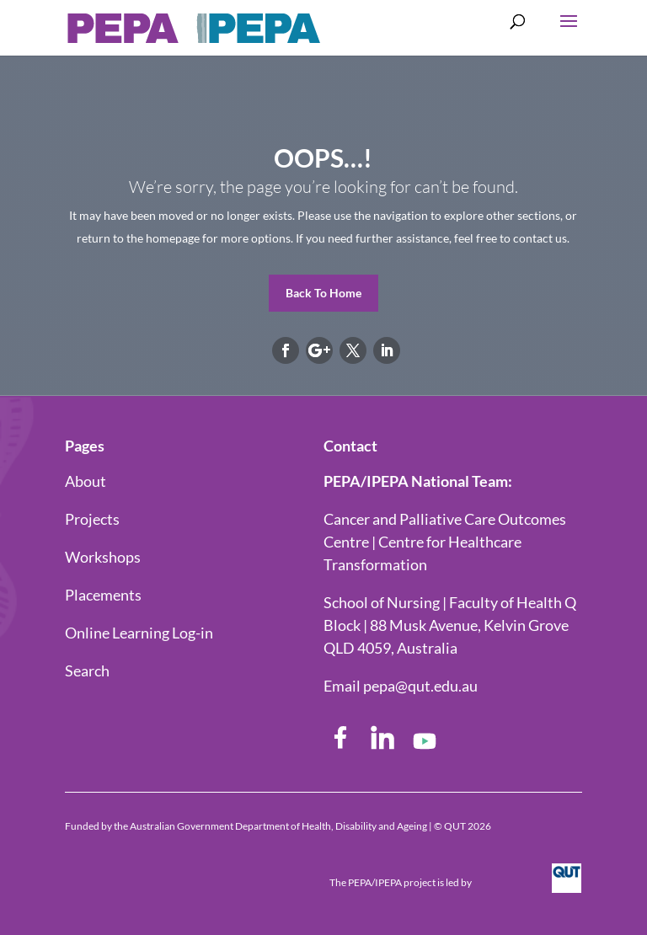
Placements (103, 594)
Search (87, 670)
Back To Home (323, 293)
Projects (92, 519)
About (85, 481)
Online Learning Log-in (139, 632)
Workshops (103, 557)
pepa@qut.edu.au (420, 685)
